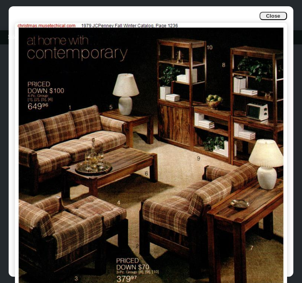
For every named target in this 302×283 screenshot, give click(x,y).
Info (12, 37)
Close (273, 16)
